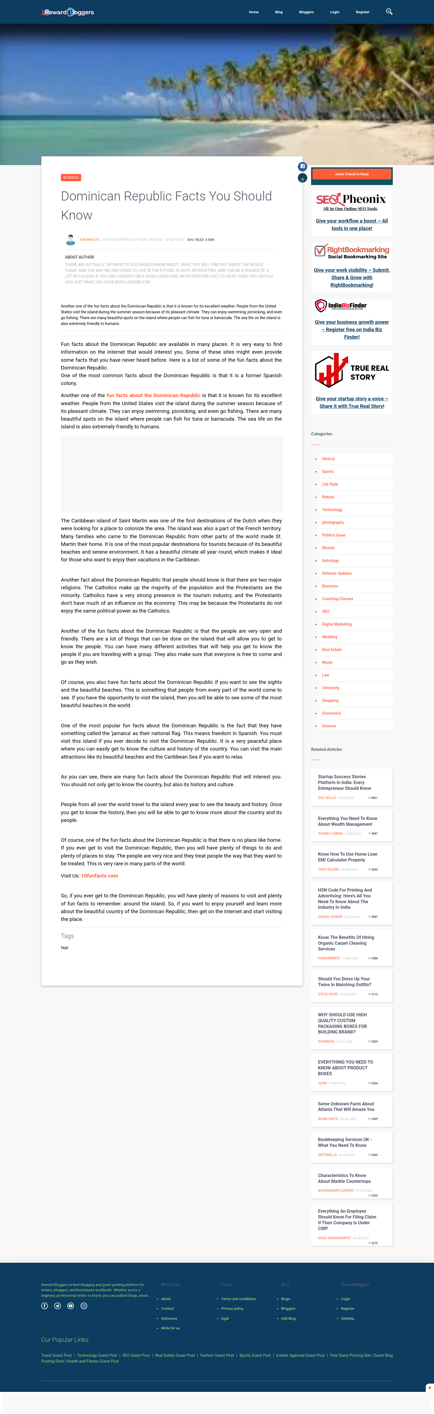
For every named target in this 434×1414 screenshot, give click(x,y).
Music (327, 662)
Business (71, 177)
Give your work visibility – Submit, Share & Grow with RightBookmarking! (352, 277)
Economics (331, 713)
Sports (328, 471)
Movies (328, 548)
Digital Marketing (337, 624)
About (166, 1299)
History (328, 459)
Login (334, 12)
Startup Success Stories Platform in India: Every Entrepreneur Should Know (344, 782)
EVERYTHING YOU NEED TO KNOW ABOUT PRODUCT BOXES (345, 1067)
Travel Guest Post (56, 1355)
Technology (332, 509)
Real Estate (332, 649)
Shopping (330, 700)
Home (254, 12)
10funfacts (89, 240)
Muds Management (334, 1238)
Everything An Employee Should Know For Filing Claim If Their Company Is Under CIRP (347, 1220)
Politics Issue (333, 535)
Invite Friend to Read (351, 174)
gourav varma (330, 833)
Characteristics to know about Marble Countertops (344, 1178)
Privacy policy (232, 1308)
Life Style (330, 484)
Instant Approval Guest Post (300, 1355)
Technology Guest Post (97, 1355)
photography (333, 522)
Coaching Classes (337, 599)
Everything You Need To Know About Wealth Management (347, 821)
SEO (325, 611)
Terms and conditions (238, 1299)
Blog (279, 12)
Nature (328, 497)
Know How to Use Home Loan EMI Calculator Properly (347, 857)
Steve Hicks (328, 994)
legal (225, 1318)
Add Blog (288, 1318)
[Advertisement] (172, 473)
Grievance (169, 1318)
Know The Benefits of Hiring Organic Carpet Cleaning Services (346, 943)
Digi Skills (327, 798)
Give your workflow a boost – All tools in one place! (352, 224)
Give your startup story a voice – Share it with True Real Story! (352, 402)
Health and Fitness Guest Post (93, 1361)
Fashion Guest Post (217, 1355)
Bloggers (306, 12)
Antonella (327, 1155)
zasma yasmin (330, 917)
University (330, 688)
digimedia (326, 1041)
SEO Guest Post (136, 1355)
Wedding (329, 637)
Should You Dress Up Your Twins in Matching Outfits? (344, 981)
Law (325, 675)
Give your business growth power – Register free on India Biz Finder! (352, 329)
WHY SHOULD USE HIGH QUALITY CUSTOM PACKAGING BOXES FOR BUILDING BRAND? (342, 1023)
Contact (167, 1308)
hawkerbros (329, 958)
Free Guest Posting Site (350, 1355)
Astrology (330, 560)
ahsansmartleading (336, 1190)
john (322, 1083)
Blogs (285, 1299)
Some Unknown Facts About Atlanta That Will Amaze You (346, 1106)
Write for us (170, 1328)
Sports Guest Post (255, 1355)
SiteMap (347, 1318)
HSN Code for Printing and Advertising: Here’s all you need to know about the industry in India (345, 898)
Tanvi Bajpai (328, 869)
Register (363, 12)
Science (329, 726)
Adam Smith (328, 1119)
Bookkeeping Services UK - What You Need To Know (345, 1142)
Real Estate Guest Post (175, 1355)
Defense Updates (337, 573)
